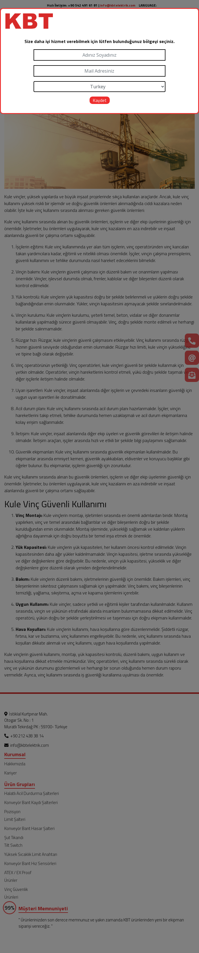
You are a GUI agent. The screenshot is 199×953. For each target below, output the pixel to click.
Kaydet (100, 100)
